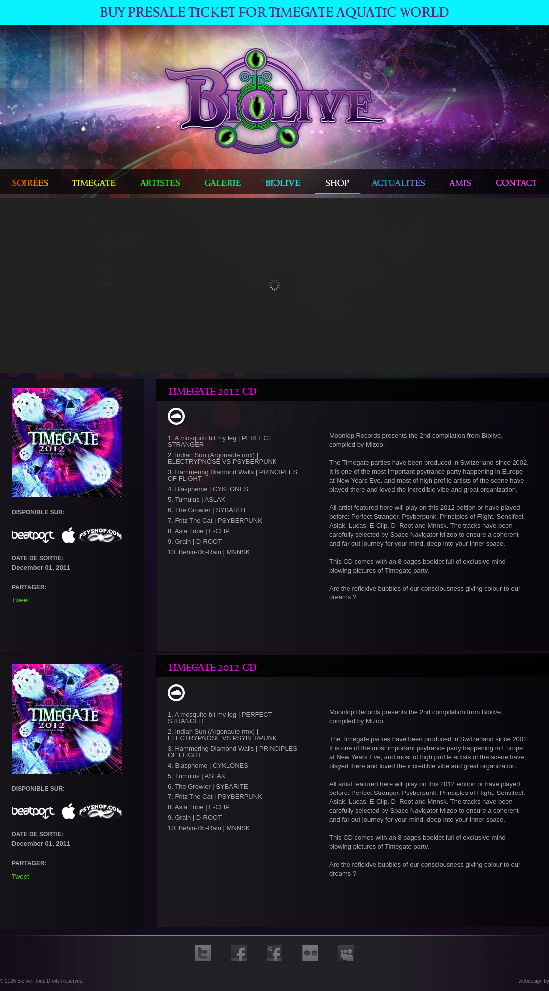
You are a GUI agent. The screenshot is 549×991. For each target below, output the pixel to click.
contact (516, 181)
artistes (160, 181)
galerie (223, 181)
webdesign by (534, 981)
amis (461, 181)
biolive (283, 181)
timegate (94, 181)
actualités (399, 181)
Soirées (30, 181)
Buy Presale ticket (275, 12)
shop (337, 181)
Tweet (21, 600)
